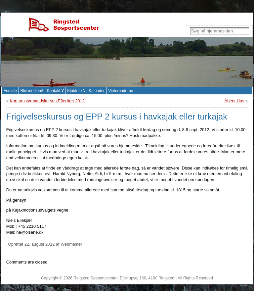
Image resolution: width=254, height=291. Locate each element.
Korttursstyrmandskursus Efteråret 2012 (47, 100)
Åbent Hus (234, 100)
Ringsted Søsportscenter (95, 278)
